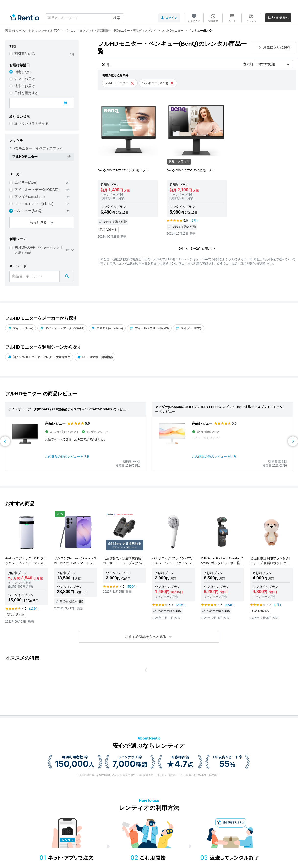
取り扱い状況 (19, 117)
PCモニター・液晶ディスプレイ (36, 148)
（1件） (194, 220)
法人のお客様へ (278, 18)
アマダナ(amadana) (29, 197)
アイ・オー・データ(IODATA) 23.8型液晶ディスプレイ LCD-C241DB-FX (60, 409)
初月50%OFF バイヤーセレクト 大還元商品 (38, 249)
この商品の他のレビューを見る (67, 456)
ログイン (169, 18)
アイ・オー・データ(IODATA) (37, 190)
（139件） (34, 608)
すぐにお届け (24, 79)
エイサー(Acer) (25, 182)
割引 (12, 47)
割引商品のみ (24, 54)
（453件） (230, 605)
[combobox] (85, 17)
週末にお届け (24, 86)
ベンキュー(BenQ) (28, 211)
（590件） (132, 586)
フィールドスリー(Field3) (33, 204)
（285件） (181, 605)
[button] (149, 637)
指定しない (23, 72)
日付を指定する (26, 93)
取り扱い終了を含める (31, 123)
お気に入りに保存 (274, 47)
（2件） (277, 605)
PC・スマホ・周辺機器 (95, 357)
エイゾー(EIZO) (188, 328)
